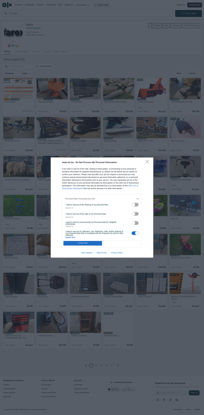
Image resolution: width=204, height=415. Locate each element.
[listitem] (102, 198)
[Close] (148, 162)
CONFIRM (83, 243)
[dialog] (102, 207)
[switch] (135, 204)
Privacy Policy (117, 253)
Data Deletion (87, 253)
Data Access (102, 253)
